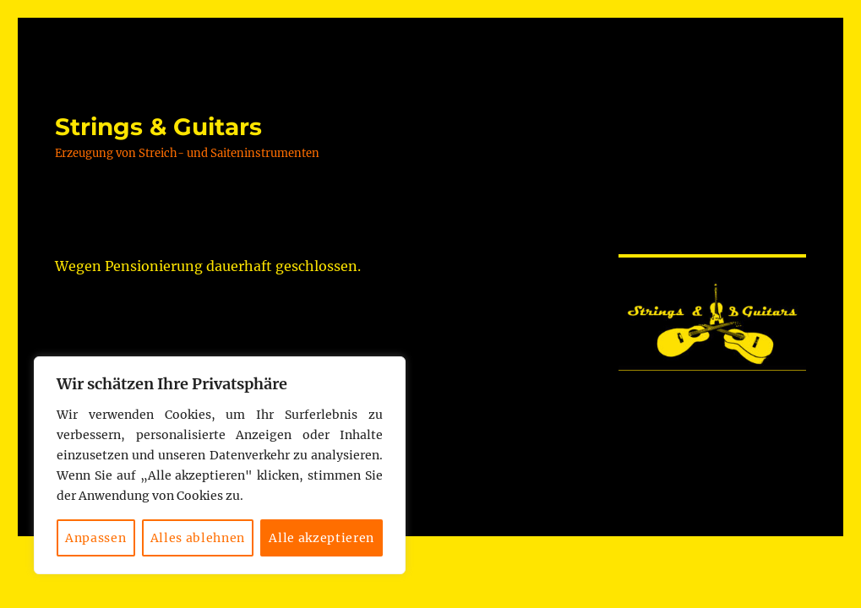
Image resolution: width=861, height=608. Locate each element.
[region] (220, 465)
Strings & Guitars (158, 126)
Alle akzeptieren (321, 538)
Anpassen (95, 538)
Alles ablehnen (197, 538)
